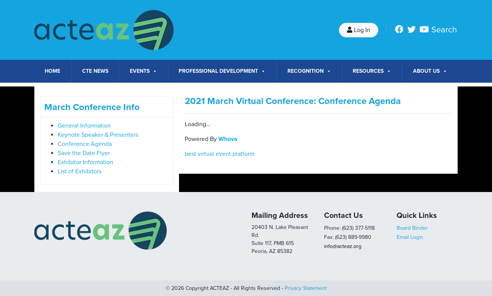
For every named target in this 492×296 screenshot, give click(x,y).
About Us (430, 71)
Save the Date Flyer (84, 153)
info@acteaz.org (342, 246)
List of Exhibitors (80, 171)
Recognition (309, 71)
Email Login (410, 237)
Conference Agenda (85, 144)
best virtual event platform (220, 154)
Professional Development (222, 71)
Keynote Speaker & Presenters (98, 135)
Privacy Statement (306, 288)
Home (52, 71)
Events (143, 71)
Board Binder (412, 228)
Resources (372, 71)
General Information (84, 126)
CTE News (95, 71)
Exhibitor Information (85, 162)
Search (444, 30)
